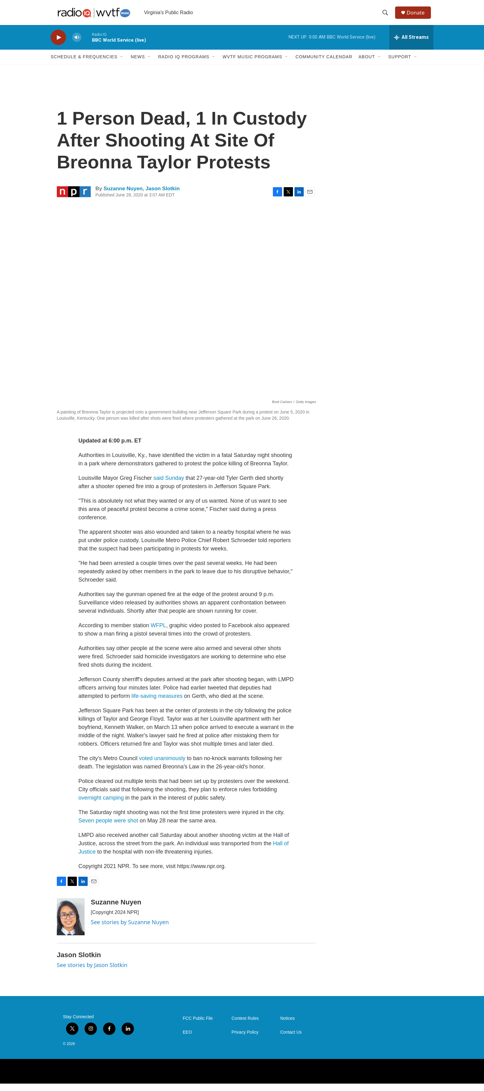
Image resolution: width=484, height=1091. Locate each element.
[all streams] (411, 44)
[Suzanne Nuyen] (71, 924)
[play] (58, 44)
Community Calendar (323, 64)
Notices (287, 1025)
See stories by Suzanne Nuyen (130, 929)
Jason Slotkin (163, 196)
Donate (417, 16)
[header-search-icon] (387, 16)
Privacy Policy (245, 1039)
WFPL (158, 633)
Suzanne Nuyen (123, 196)
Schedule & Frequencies (84, 64)
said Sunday (169, 485)
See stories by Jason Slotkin (92, 972)
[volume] (77, 45)
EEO (187, 1039)
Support (399, 64)
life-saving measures (156, 703)
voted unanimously (163, 766)
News (138, 64)
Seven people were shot (108, 828)
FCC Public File (198, 1025)
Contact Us (291, 1039)
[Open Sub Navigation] (121, 64)
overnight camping (101, 805)
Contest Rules (245, 1025)
